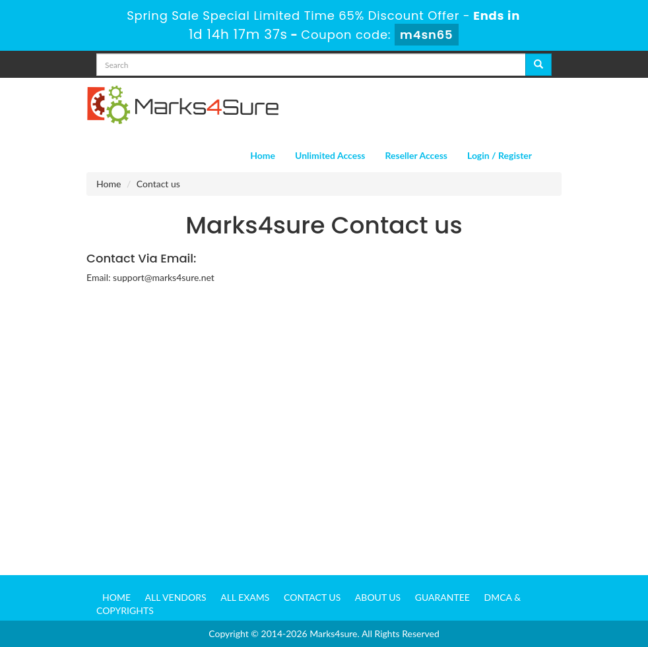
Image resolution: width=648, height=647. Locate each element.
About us (378, 597)
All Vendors (176, 597)
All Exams (244, 597)
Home (262, 155)
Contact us (312, 597)
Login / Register (499, 155)
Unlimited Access (330, 155)
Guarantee (442, 597)
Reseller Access (416, 155)
